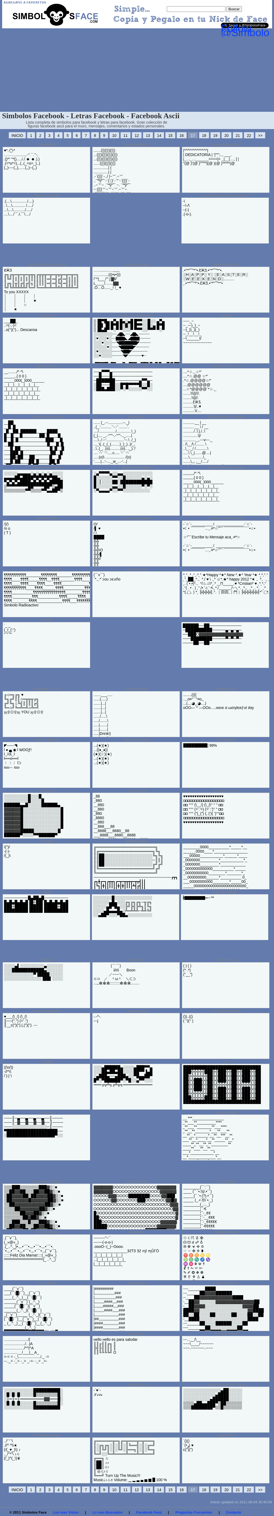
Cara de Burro (47, 518)
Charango (47, 1384)
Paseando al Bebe (136, 264)
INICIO (17, 135)
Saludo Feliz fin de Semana (47, 264)
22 (249, 135)
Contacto (233, 1512)
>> (260, 135)
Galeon (226, 315)
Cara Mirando (136, 1283)
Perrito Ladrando (47, 740)
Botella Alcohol (136, 689)
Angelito (47, 1061)
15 (170, 135)
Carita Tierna (226, 960)
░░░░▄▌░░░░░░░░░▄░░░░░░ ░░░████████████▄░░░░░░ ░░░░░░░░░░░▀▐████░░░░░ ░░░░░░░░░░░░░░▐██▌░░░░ (33, 972)
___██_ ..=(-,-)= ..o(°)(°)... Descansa (20, 325)
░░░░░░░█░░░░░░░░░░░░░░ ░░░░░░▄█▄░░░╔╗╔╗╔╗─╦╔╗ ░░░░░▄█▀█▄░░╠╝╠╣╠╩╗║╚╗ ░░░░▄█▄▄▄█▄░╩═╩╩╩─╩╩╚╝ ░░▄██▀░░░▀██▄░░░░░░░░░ (122, 906)
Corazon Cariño (136, 569)
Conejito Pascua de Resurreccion (225, 195)
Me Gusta (47, 790)
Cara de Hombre (136, 1181)
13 (148, 135)
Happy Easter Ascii (226, 264)
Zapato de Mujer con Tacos (226, 1384)
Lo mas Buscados (107, 1512)
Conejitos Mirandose (226, 1011)
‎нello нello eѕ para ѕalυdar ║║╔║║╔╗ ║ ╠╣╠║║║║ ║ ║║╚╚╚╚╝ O (116, 1346)
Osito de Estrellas (136, 740)
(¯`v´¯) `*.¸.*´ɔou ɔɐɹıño (107, 577)
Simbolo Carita (226, 1283)
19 (215, 135)
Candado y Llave (136, 366)
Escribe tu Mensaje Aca (226, 518)
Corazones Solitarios (47, 1181)
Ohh (226, 1061)
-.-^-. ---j (97, 1018)
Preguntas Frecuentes (193, 1512)
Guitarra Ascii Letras (136, 468)
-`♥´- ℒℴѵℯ (98, 1392)
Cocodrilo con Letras (47, 468)
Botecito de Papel (46, 1334)
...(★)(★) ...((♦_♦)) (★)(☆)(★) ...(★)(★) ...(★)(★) (103, 754)
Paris (136, 892)
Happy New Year (226, 569)
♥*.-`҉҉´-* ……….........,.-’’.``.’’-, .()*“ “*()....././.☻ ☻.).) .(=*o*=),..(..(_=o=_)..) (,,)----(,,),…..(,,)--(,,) (22, 159)
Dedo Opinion (136, 790)
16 (182, 135)
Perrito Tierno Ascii (46, 1435)
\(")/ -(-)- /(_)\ (7, 851)
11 (125, 135)
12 (137, 135)
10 (114, 135)
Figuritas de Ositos (225, 790)
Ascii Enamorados (47, 1011)
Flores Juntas (46, 1283)
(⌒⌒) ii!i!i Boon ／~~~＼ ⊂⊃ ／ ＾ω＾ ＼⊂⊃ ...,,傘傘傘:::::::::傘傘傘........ (117, 974)
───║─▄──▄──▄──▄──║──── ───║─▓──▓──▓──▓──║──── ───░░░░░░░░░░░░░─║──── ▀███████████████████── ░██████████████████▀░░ (33, 1126)
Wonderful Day (226, 689)
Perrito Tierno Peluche (47, 417)
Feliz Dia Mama (47, 1232)
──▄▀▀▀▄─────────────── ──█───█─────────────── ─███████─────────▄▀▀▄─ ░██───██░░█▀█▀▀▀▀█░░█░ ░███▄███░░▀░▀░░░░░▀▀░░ (123, 380)
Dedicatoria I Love (47, 689)
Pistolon (47, 960)
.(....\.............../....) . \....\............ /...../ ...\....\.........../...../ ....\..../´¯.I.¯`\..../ (19, 207)
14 (159, 135)
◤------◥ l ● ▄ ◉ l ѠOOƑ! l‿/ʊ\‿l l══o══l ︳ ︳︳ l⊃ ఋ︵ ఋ (18, 756)
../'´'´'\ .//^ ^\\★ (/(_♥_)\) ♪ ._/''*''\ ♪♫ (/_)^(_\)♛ (12, 1449)
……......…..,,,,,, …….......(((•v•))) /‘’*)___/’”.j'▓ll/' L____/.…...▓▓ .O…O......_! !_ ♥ (107, 279)
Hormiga (47, 841)
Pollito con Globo (136, 1061)
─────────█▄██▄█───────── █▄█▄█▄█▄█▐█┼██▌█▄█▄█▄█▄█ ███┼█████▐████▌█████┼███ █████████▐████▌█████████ (36, 904)
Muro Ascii (136, 1232)
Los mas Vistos (66, 1512)
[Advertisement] (137, 71)
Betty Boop (136, 417)
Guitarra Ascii (225, 620)
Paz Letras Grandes (46, 569)
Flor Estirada (226, 1181)
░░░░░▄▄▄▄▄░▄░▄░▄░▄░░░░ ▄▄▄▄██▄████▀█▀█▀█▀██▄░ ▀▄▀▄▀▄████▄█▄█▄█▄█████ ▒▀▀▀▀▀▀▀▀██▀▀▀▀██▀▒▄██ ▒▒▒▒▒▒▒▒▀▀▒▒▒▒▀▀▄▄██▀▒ (33, 482)
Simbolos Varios (226, 1232)
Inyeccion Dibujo (225, 892)
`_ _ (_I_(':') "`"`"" (10, 629)
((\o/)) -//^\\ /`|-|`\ (8, 1071)
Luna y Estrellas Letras (225, 841)
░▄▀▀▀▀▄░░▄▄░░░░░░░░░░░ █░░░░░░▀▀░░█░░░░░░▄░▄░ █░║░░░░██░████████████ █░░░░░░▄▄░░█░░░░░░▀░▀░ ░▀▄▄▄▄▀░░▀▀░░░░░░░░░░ (123, 482)
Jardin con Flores (136, 145)
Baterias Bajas (136, 841)
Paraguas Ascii (136, 1011)
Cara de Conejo (225, 1112)
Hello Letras (136, 1334)
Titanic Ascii (46, 1112)
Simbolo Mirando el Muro (226, 468)
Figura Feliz (226, 1435)
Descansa (47, 315)
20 (226, 135)
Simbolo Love (136, 1384)
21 (238, 135)
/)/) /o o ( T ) (7, 528)
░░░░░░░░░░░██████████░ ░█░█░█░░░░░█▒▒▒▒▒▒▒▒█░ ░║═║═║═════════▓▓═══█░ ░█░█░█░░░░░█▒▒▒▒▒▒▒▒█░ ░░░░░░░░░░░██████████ (33, 1399)
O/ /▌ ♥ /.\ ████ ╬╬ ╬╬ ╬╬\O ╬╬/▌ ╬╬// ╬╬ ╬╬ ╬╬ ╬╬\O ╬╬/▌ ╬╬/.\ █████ (100, 556)
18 (204, 135)
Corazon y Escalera (136, 518)
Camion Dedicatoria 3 (226, 145)
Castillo (47, 892)
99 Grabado (226, 740)
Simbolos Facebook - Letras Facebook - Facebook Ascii (91, 116)
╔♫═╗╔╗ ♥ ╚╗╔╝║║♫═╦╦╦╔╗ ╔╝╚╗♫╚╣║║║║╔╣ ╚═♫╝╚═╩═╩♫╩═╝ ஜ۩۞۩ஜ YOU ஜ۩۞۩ (23, 703)
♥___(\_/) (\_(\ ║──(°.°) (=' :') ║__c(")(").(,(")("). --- (21, 1020)
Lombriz (47, 620)
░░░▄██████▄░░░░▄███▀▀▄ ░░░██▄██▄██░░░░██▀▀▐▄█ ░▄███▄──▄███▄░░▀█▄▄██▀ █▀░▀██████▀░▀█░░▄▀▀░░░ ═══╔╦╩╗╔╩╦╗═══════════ (123, 1076)
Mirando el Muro (47, 366)
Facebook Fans (149, 1512)
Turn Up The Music (136, 1435)
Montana (136, 960)
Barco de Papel (226, 1334)
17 (193, 135)
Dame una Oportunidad (136, 315)
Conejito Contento (47, 195)
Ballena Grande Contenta (226, 417)
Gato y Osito (47, 145)
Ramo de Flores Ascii (226, 366)
